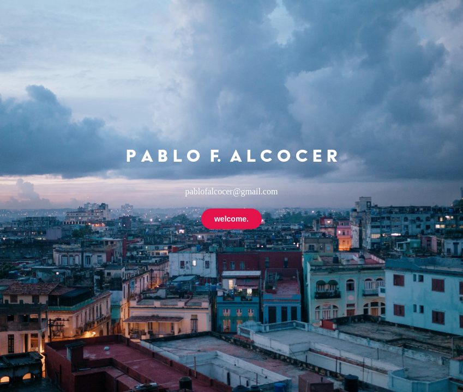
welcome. (231, 219)
